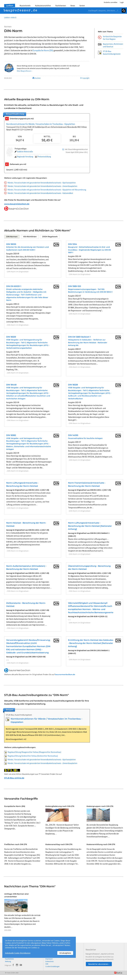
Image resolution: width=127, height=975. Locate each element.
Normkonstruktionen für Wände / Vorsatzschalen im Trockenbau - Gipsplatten (40, 124)
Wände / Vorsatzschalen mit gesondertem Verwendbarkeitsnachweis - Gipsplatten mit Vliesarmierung (47, 190)
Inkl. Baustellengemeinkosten (76, 149)
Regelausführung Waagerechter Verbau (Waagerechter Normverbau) (34, 752)
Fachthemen (60, 5)
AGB (46, 964)
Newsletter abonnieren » (98, 964)
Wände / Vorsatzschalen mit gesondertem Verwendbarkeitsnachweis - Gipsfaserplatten (42, 183)
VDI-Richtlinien (30, 237)
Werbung (8, 961)
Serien (82, 5)
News (72, 5)
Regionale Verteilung (24, 156)
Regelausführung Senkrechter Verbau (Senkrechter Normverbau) (33, 756)
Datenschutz (49, 961)
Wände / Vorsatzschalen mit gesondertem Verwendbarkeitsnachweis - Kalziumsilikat (40, 193)
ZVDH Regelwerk (50, 237)
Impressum (49, 959)
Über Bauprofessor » (24, 71)
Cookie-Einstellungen (52, 966)
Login (122, 2)
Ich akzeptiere (65, 953)
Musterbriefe (25, 5)
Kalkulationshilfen (43, 5)
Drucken (36, 78)
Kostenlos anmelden (110, 2)
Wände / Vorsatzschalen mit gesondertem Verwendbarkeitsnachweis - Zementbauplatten (42, 186)
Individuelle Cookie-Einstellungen (17, 953)
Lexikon (9, 5)
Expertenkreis (9, 959)
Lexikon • (7, 17)
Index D (13, 17)
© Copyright (84, 78)
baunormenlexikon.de (65, 674)
